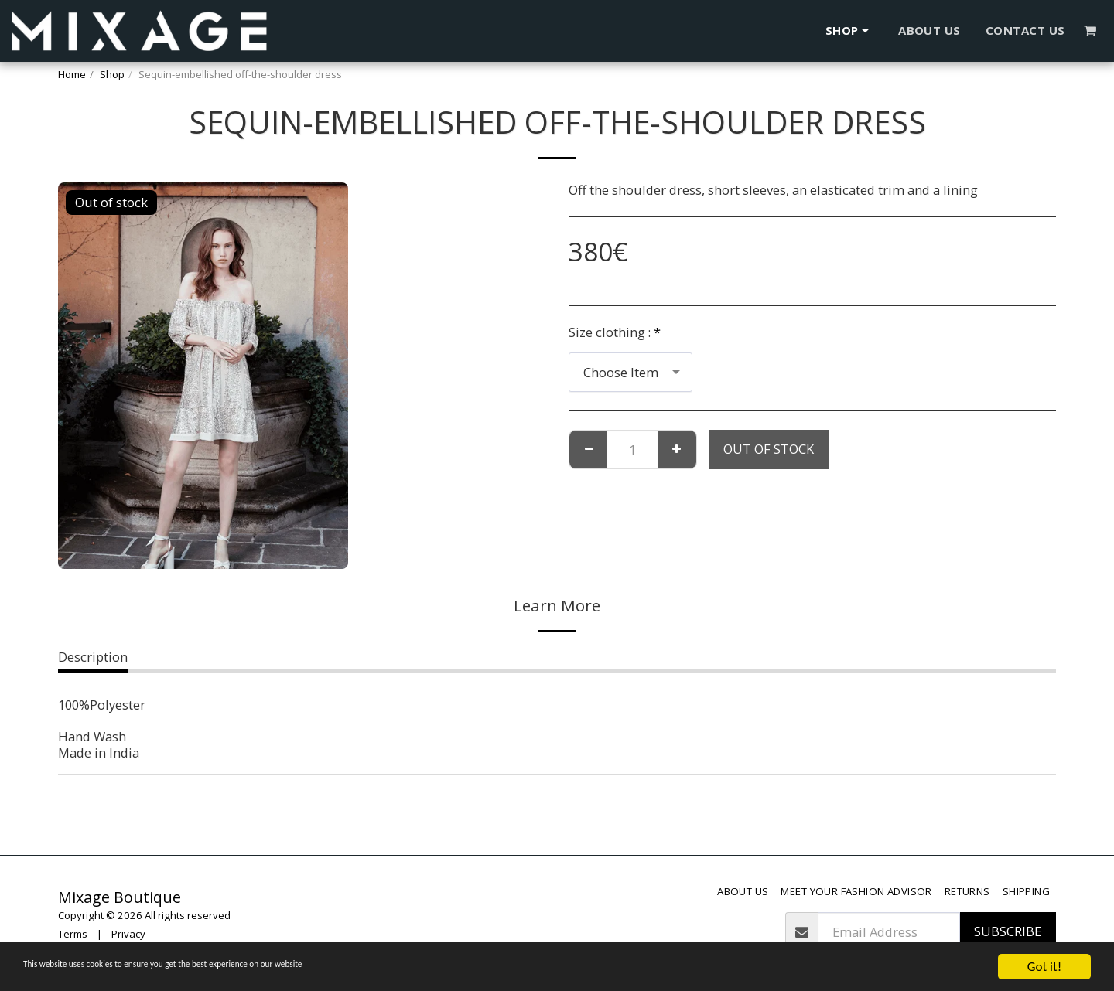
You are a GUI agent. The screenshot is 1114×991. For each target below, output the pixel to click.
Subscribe (1007, 931)
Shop (112, 74)
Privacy (128, 934)
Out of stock (768, 449)
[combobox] (630, 371)
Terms (72, 934)
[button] (1090, 30)
